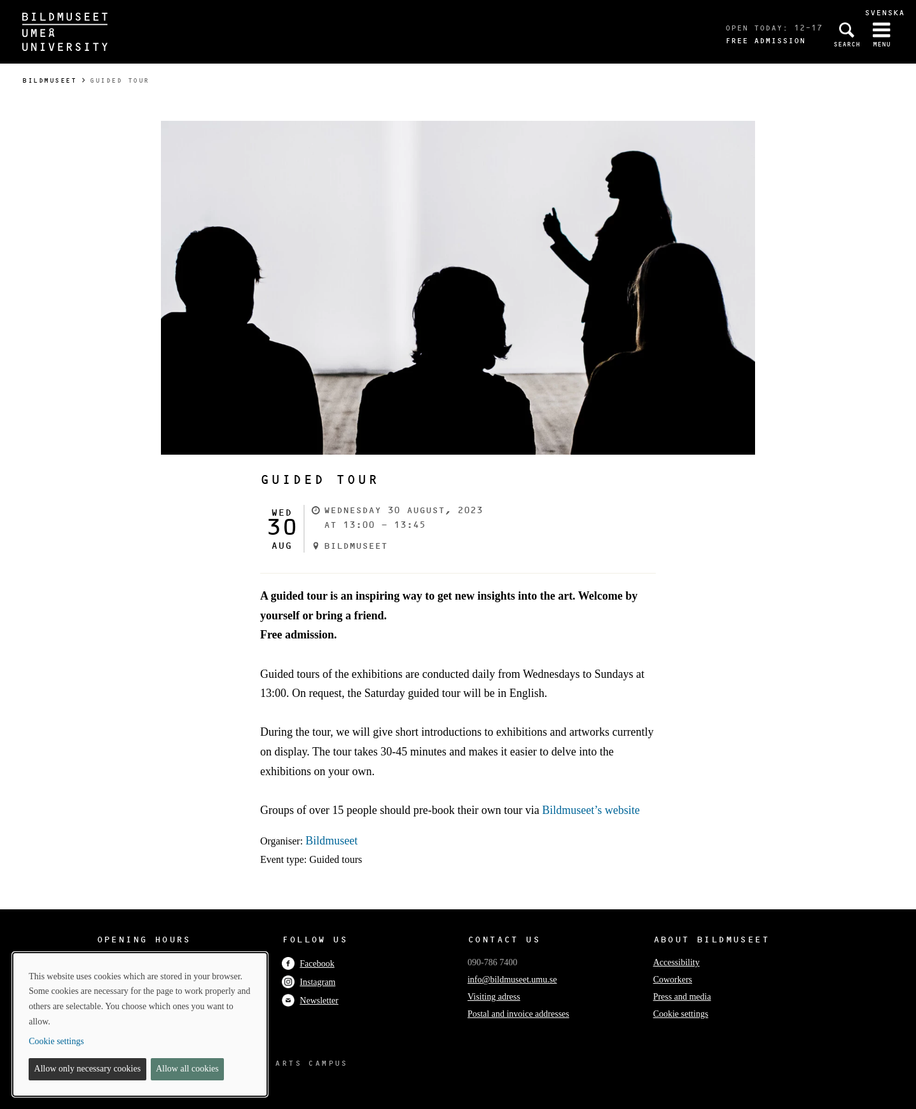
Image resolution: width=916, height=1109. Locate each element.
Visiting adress (494, 997)
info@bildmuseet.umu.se (512, 979)
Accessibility (676, 962)
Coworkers (672, 979)
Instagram (308, 982)
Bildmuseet (49, 80)
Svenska (884, 12)
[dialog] (140, 1024)
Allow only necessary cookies (87, 1068)
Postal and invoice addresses (518, 1014)
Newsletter (310, 1000)
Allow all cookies (187, 1068)
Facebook (308, 963)
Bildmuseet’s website (590, 810)
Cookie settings (681, 1014)
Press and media (682, 997)
